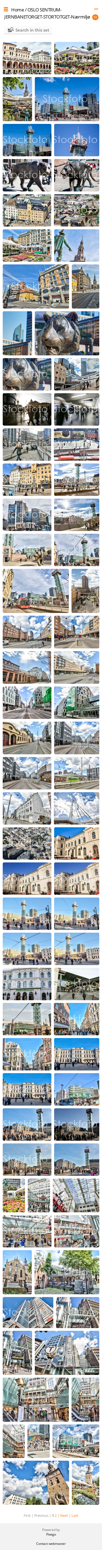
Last (75, 1515)
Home (17, 10)
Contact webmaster (51, 1543)
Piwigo (51, 1534)
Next (64, 1515)
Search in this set (32, 30)
